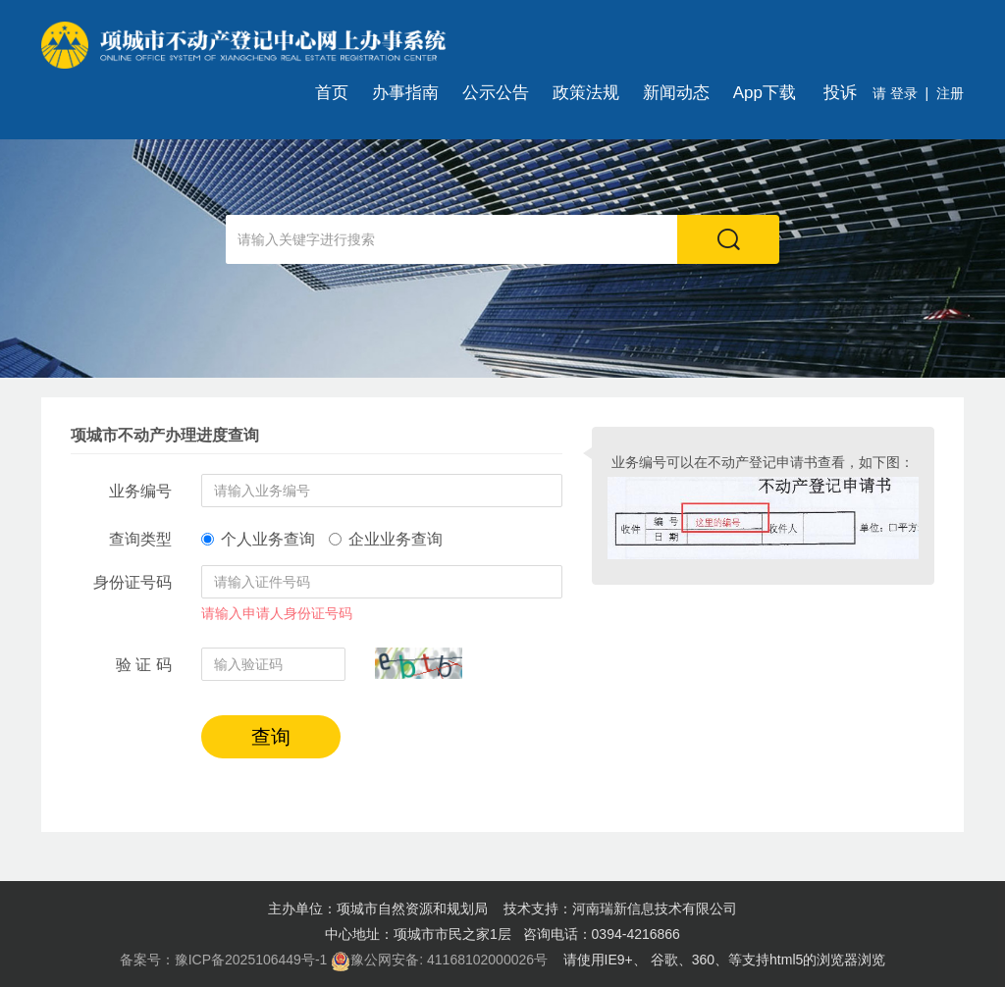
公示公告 (495, 92)
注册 (950, 93)
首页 (331, 92)
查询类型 (140, 539)
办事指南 (405, 92)
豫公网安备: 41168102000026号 (439, 961)
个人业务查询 (258, 539)
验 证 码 (144, 664)
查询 (271, 737)
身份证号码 (132, 582)
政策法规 (586, 92)
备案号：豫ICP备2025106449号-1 (224, 959)
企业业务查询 (386, 539)
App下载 (764, 92)
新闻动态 (676, 92)
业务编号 (140, 491)
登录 (902, 93)
